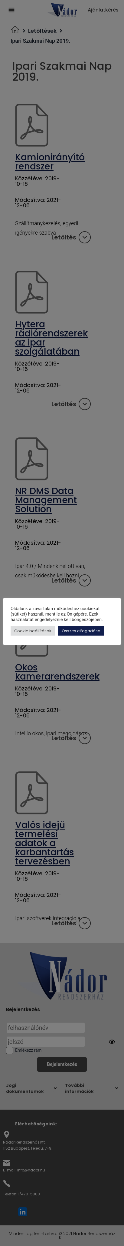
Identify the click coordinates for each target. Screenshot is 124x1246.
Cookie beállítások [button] (34, 631)
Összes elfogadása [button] (82, 631)
